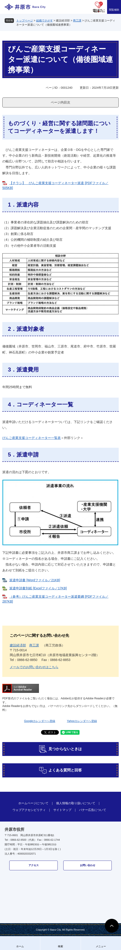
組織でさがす (44, 20)
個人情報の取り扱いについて (75, 803)
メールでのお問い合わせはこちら (34, 667)
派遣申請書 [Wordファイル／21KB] (34, 580)
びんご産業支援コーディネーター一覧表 (31, 438)
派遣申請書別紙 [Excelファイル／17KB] (38, 588)
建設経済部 (18, 645)
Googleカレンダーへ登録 (39, 721)
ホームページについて (33, 803)
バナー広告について (92, 810)
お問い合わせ (87, 865)
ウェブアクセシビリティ (29, 810)
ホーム (20, 946)
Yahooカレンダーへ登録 (82, 721)
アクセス (34, 865)
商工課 (77, 20)
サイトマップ (62, 810)
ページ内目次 (60, 102)
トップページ (24, 20)
